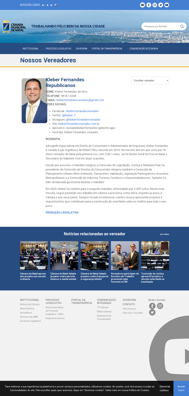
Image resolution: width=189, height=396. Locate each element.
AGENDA (24, 58)
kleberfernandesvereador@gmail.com (80, 100)
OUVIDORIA (81, 48)
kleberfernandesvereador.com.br (79, 123)
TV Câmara (103, 307)
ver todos (164, 234)
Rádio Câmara (104, 311)
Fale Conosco (129, 308)
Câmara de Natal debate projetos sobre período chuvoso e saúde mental (63, 276)
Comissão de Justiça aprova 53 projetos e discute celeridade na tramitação (152, 277)
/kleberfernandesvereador (82, 111)
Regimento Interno (55, 318)
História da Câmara (29, 304)
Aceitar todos (181, 388)
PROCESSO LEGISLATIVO (58, 48)
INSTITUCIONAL (31, 48)
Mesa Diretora (27, 308)
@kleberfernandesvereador (83, 119)
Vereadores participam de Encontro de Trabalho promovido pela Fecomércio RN (125, 277)
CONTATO (41, 58)
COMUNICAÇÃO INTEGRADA (143, 48)
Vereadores (26, 312)
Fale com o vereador (133, 313)
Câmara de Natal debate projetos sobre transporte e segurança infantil (94, 276)
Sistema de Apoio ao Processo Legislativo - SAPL (55, 310)
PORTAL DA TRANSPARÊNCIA (107, 48)
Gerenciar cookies (165, 388)
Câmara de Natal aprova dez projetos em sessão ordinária (33, 276)
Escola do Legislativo (30, 321)
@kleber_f (68, 115)
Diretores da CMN (29, 317)
